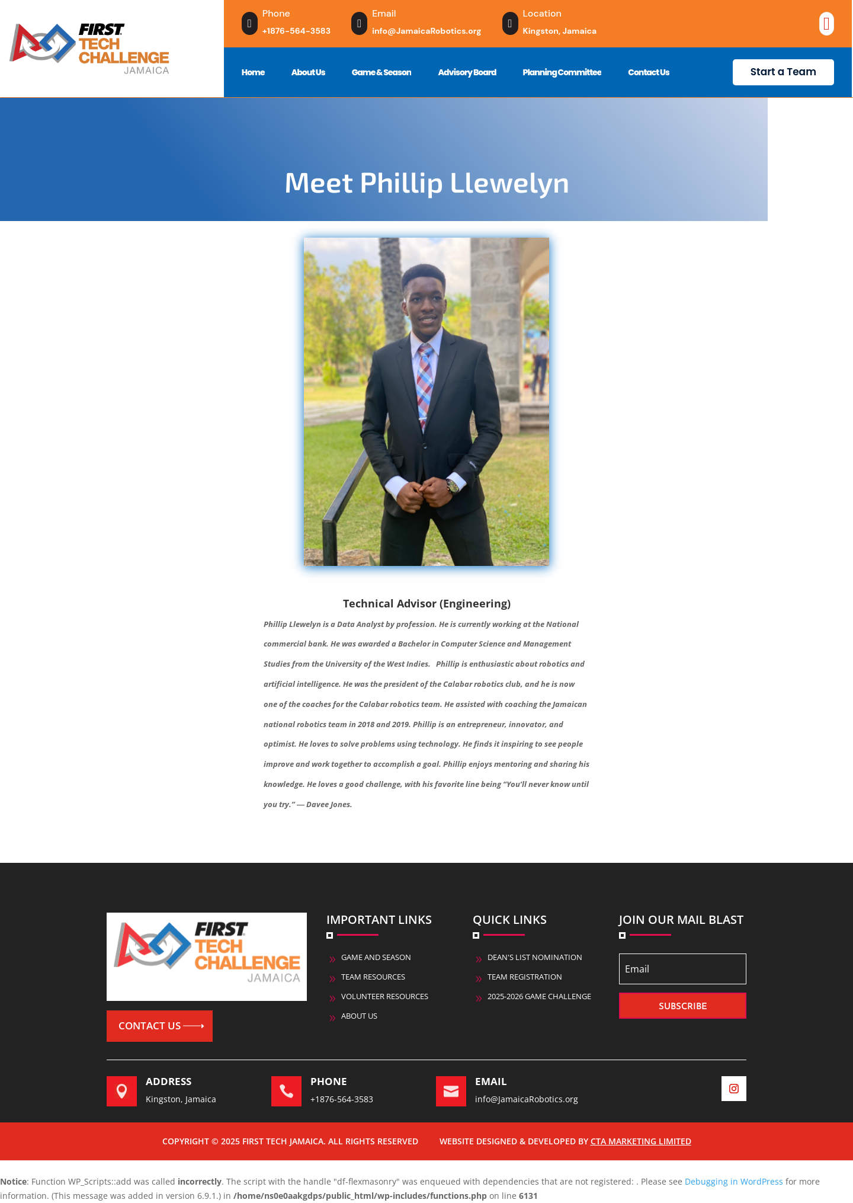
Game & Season (382, 72)
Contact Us (648, 72)
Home (253, 72)
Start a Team (783, 72)
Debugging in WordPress (734, 1181)
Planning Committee (562, 72)
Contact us (149, 1025)
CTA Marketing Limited (641, 1141)
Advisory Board (467, 72)
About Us (308, 72)
